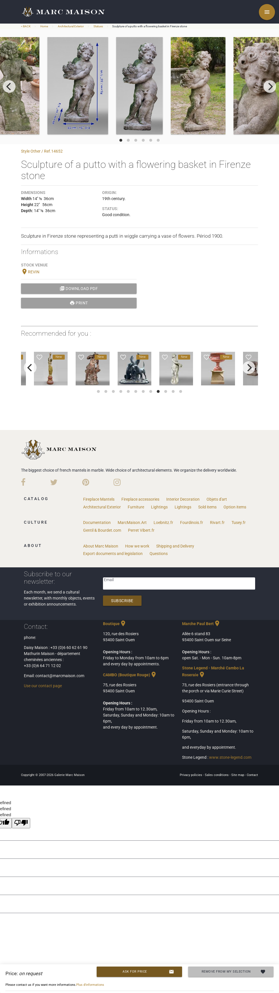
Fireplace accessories (140, 499)
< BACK (26, 26)
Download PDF (79, 288)
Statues (98, 26)
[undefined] (21, 823)
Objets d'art (217, 499)
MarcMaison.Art (132, 522)
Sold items (207, 507)
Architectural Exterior (70, 26)
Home (44, 26)
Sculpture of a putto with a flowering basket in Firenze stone (149, 26)
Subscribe (122, 600)
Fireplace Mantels (98, 499)
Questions (159, 553)
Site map (238, 775)
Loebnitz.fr (163, 522)
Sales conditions (217, 775)
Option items (234, 507)
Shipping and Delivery (175, 546)
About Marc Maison (100, 546)
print (79, 303)
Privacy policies (191, 775)
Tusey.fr (239, 522)
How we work (137, 546)
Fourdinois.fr (191, 522)
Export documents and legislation (113, 553)
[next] (269, 86)
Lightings (159, 507)
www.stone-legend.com (230, 757)
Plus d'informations (90, 985)
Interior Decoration (183, 499)
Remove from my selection (234, 972)
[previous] (9, 86)
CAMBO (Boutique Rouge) (130, 675)
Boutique (115, 623)
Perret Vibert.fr (141, 530)
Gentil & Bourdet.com (102, 530)
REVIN (30, 272)
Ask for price (148, 972)
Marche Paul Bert (201, 623)
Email (109, 579)
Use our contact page (43, 685)
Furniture (136, 507)
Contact (252, 775)
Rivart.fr (217, 522)
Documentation (97, 522)
